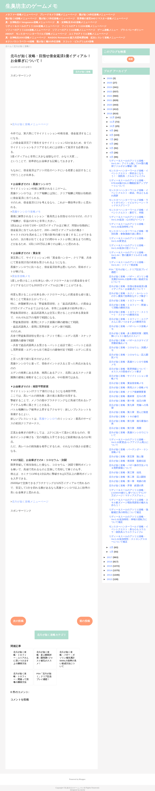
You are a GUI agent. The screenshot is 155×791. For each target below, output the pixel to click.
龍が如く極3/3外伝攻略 (49, 41)
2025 (110, 82)
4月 (112, 152)
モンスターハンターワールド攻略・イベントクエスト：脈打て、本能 (128, 211)
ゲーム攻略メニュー (107, 30)
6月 (112, 143)
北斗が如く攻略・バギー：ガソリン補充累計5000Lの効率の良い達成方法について (128, 279)
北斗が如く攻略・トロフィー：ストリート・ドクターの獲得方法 (128, 313)
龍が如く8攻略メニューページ (21, 18)
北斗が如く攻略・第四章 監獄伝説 (127, 461)
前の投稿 (85, 621)
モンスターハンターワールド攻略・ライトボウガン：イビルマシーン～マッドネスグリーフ (128, 203)
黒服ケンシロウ (48, 418)
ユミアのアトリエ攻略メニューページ (88, 33)
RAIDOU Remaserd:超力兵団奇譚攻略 (68, 37)
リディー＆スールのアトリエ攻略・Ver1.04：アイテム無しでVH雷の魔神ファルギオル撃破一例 (128, 163)
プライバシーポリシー (131, 30)
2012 (110, 579)
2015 (110, 566)
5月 (112, 148)
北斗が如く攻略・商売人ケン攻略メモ (128, 387)
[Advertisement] (52, 98)
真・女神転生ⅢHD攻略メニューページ (77, 22)
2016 (110, 561)
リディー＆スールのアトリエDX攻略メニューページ (32, 26)
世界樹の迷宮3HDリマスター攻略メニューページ (102, 18)
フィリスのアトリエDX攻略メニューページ (84, 26)
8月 (112, 135)
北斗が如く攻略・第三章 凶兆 (125, 472)
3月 (112, 157)
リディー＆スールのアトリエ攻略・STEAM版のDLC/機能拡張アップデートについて (128, 183)
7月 (112, 139)
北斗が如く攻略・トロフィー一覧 (126, 300)
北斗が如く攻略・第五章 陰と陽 (126, 456)
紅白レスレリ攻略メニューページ (108, 37)
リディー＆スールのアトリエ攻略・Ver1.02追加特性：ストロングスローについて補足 (128, 539)
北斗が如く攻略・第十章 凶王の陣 (127, 400)
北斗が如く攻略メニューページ (30, 124)
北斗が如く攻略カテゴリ (51, 634)
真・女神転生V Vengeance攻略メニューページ (29, 22)
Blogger (82, 779)
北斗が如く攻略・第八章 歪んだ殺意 (128, 412)
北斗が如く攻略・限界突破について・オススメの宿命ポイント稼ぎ (128, 370)
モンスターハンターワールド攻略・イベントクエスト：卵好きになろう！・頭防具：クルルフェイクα (128, 173)
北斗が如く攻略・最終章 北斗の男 (127, 396)
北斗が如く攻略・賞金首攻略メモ (126, 383)
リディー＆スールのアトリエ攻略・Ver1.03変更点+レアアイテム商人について (129, 442)
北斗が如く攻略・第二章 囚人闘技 (127, 477)
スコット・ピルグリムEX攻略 (78, 41)
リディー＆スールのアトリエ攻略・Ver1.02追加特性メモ (127, 225)
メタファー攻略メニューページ (21, 14)
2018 (110, 113)
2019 (110, 109)
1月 (112, 551)
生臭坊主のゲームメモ (31, 6)
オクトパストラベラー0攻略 (19, 41)
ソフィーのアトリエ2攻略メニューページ (73, 30)
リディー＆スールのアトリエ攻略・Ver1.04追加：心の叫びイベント (127, 218)
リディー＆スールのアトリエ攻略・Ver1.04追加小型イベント (127, 246)
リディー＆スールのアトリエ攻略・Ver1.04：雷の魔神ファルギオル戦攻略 (128, 255)
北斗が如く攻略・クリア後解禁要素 (127, 392)
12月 (112, 117)
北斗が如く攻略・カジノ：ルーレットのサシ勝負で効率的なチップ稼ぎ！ (128, 294)
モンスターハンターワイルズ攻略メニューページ (41, 33)
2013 (110, 575)
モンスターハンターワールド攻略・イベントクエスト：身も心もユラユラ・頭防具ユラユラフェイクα (128, 529)
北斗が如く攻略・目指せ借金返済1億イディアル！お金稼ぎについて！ (128, 287)
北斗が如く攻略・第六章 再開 (125, 428)
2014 (110, 570)
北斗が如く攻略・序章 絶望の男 (126, 485)
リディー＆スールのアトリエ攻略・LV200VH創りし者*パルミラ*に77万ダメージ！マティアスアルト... (127, 493)
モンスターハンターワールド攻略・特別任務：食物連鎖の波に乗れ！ (128, 232)
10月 (112, 126)
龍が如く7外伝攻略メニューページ (57, 18)
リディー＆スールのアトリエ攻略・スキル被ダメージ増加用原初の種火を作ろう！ (128, 502)
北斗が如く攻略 (83, 72)
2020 (110, 104)
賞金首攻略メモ (21, 276)
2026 (110, 78)
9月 (112, 130)
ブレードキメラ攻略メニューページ (58, 14)
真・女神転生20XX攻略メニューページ (25, 37)
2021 (110, 100)
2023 (110, 91)
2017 (110, 557)
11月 (112, 121)
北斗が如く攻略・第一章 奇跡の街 (127, 481)
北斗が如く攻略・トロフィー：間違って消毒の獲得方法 (128, 306)
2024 (110, 87)
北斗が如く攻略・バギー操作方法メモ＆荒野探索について (128, 466)
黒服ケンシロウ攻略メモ (26, 211)
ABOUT (9, 33)
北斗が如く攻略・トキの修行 (124, 416)
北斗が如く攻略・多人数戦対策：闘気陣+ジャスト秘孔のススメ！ (128, 334)
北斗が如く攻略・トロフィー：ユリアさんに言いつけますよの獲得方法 (128, 320)
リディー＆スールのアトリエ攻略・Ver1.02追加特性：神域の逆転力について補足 (128, 519)
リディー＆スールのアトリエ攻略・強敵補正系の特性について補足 (128, 511)
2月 (112, 547)
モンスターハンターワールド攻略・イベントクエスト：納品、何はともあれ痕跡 (128, 193)
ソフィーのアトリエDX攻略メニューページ (27, 30)
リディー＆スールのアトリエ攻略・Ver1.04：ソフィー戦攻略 (127, 263)
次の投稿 (18, 621)
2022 (110, 96)
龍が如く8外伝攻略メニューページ (97, 14)
